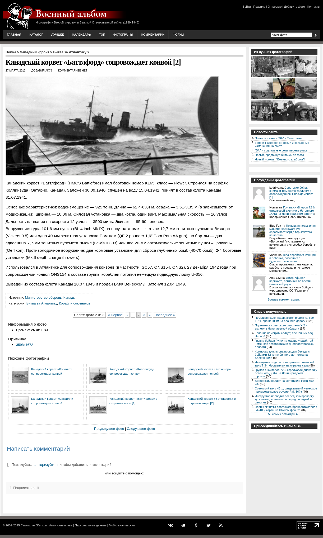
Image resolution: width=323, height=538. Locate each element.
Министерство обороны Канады (50, 297)
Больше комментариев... (284, 299)
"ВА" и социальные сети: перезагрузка (281, 150)
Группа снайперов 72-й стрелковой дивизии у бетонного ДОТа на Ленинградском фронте (292, 210)
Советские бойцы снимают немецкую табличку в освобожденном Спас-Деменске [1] (291, 192)
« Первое (115, 315)
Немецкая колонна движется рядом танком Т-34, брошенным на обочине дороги (284, 319)
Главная (14, 34)
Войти (247, 6)
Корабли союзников (74, 303)
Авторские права (60, 525)
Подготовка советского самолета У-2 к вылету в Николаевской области (281, 327)
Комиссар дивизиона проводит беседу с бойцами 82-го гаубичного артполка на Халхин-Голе (282, 354)
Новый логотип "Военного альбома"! (280, 159)
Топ (102, 34)
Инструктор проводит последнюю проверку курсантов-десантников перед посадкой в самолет (284, 399)
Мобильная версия (122, 525)
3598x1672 (24, 345)
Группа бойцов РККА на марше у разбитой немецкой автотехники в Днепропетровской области (284, 344)
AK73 (48, 70)
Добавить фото (294, 6)
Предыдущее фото (109, 429)
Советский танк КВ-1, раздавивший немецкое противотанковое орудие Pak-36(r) (286, 390)
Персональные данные (91, 525)
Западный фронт (34, 52)
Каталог (36, 34)
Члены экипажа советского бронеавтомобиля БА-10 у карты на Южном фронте (286, 408)
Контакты (313, 6)
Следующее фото (141, 429)
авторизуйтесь (46, 465)
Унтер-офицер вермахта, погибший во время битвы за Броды (290, 281)
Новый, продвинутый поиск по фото (279, 154)
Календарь (81, 34)
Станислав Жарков (34, 525)
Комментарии (152, 34)
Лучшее (57, 34)
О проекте (275, 6)
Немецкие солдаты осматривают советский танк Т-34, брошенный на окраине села (284, 364)
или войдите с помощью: (124, 473)
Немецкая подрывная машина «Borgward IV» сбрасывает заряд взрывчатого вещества (292, 230)
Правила (259, 6)
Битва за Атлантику (69, 52)
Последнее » (164, 315)
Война (11, 52)
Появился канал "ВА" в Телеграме (278, 138)
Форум (178, 34)
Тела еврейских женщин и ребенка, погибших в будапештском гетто (292, 258)
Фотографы (123, 34)
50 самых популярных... (284, 414)
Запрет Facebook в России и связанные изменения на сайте (282, 144)
